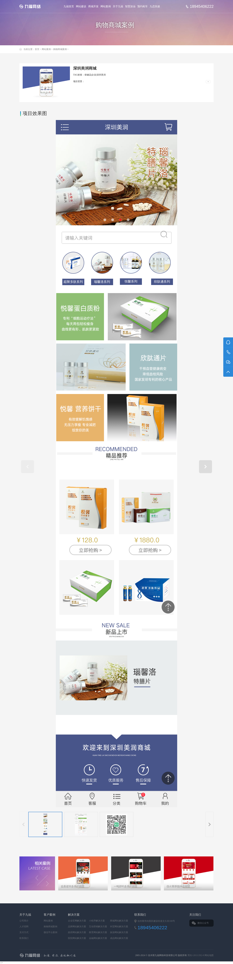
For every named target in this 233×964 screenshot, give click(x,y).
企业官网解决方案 (77, 921)
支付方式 (23, 932)
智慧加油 (130, 6)
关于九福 (118, 6)
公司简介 (23, 921)
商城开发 (93, 6)
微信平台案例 (50, 932)
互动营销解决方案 (98, 926)
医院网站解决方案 (77, 938)
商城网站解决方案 (119, 921)
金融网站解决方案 (98, 938)
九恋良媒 (155, 6)
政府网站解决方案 (77, 932)
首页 (37, 49)
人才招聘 (23, 926)
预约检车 (142, 6)
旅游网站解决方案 (119, 932)
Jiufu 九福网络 (33, 6)
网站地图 (209, 955)
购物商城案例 (60, 49)
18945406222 (202, 6)
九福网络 (80, 955)
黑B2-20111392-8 (196, 955)
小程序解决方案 (97, 921)
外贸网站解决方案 (119, 926)
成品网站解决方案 (119, 938)
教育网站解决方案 (98, 932)
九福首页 (69, 6)
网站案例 (105, 6)
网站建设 (81, 6)
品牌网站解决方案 (77, 926)
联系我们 (23, 938)
